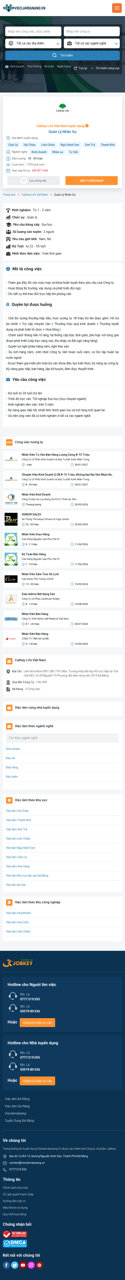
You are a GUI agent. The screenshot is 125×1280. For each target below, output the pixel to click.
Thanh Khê (108, 144)
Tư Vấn (73, 152)
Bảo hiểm (12, 776)
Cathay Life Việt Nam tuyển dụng (62, 126)
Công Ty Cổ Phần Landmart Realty (41, 598)
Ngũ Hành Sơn (70, 144)
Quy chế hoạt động (14, 1214)
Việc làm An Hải (16, 884)
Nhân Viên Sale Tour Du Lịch (40, 574)
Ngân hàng (64, 66)
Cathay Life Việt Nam (35, 194)
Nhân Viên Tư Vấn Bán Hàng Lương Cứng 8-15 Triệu (56, 454)
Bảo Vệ (10, 758)
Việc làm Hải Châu (17, 810)
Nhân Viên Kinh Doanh (36, 494)
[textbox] (33, 43)
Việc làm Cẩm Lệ (16, 857)
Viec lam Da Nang (17, 1106)
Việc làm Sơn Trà (16, 829)
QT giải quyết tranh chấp (18, 1194)
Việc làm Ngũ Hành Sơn (20, 847)
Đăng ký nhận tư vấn (37, 1023)
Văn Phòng (34, 66)
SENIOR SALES (31, 514)
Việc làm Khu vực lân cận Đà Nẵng (27, 875)
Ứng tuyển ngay (91, 180)
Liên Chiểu (48, 144)
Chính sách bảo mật (15, 1187)
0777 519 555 (18, 1169)
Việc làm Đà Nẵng (17, 1099)
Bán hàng (12, 767)
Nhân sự (57, 152)
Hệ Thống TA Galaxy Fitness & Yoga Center (45, 519)
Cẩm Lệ (13, 144)
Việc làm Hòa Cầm (17, 922)
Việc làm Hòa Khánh (18, 913)
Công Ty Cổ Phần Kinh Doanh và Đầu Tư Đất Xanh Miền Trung (55, 459)
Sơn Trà (90, 144)
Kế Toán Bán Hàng (34, 554)
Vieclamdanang (15, 1113)
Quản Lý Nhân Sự (62, 132)
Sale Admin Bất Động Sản (38, 594)
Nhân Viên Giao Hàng (36, 534)
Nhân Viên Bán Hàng (35, 614)
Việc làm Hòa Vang (18, 866)
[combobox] (33, 43)
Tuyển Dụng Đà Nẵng (19, 1121)
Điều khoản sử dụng (15, 1207)
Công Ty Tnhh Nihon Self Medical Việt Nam (45, 618)
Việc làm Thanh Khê (18, 820)
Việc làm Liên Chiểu (18, 838)
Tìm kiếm (62, 55)
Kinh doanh (14, 66)
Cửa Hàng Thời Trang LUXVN (37, 579)
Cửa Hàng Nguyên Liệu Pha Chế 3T (41, 539)
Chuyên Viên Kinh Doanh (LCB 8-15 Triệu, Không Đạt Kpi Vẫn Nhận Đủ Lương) (67, 475)
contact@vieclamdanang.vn (27, 1162)
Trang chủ (9, 194)
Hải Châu (29, 144)
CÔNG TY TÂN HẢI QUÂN (35, 638)
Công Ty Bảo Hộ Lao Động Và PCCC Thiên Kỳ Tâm (49, 499)
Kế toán (49, 66)
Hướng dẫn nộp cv (14, 1201)
